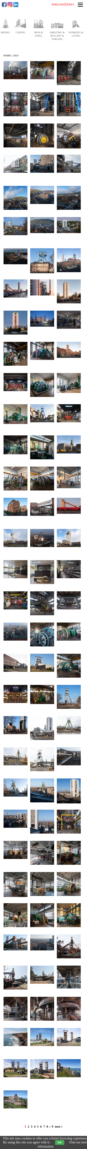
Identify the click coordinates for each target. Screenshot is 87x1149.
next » (58, 1126)
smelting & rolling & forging (57, 36)
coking (20, 32)
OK (60, 1142)
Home (7, 55)
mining (5, 32)
